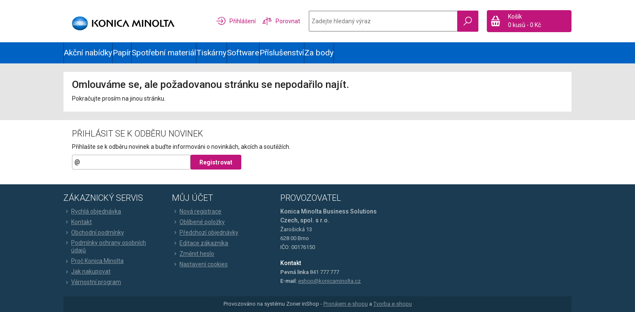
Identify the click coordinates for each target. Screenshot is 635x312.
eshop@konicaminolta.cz (329, 281)
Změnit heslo (193, 253)
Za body (319, 52)
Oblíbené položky (198, 222)
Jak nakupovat (87, 271)
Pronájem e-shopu (345, 304)
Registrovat (215, 162)
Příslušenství (282, 52)
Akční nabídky (88, 52)
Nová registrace (196, 211)
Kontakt (78, 222)
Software (243, 52)
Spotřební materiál (164, 52)
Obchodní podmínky (94, 232)
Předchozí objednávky (205, 232)
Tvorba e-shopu (392, 304)
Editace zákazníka (200, 243)
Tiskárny (211, 52)
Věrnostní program (92, 282)
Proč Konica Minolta (94, 260)
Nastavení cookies (200, 264)
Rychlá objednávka (92, 211)
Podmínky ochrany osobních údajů (105, 246)
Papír (122, 52)
